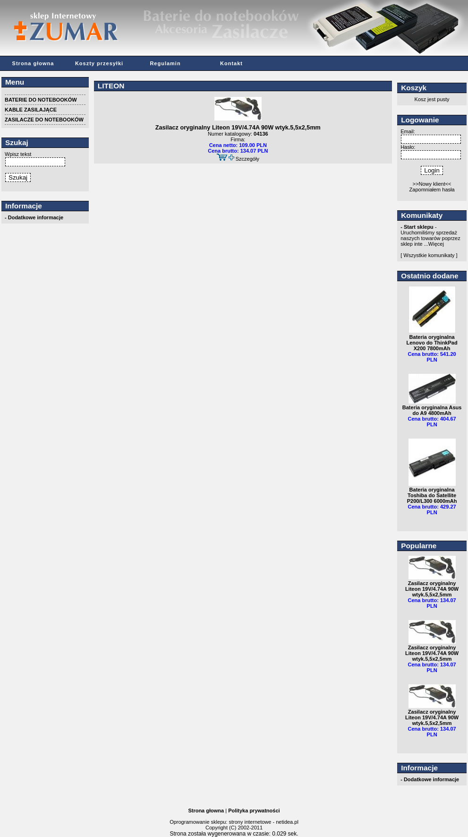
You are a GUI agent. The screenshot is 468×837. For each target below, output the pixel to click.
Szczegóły (247, 159)
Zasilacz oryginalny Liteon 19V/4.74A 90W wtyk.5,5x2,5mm (238, 127)
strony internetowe (250, 822)
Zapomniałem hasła (432, 189)
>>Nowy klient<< (432, 184)
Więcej (436, 244)
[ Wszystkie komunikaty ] (428, 255)
